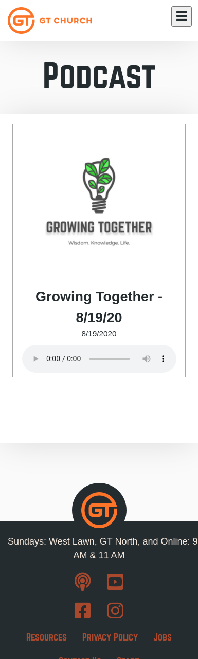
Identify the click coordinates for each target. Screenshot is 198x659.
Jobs (162, 637)
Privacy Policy (110, 637)
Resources (46, 637)
